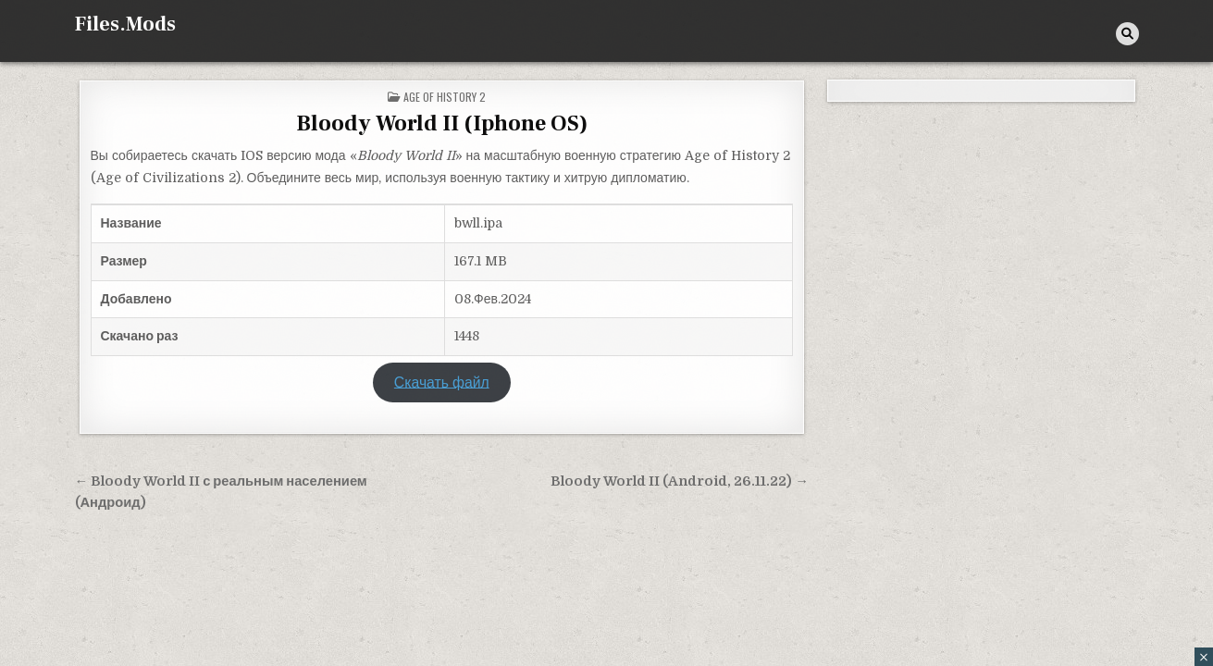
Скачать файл (441, 382)
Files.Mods (125, 24)
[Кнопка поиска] (1127, 33)
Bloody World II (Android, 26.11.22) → (680, 481)
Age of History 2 (444, 97)
